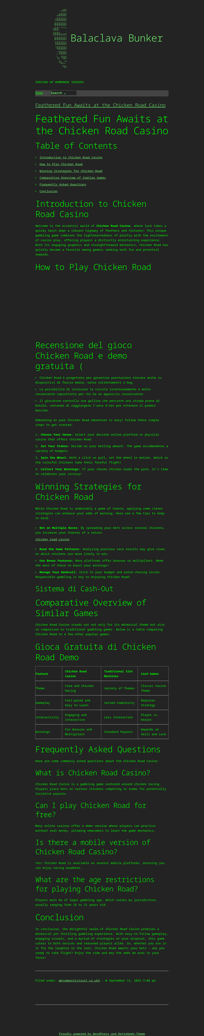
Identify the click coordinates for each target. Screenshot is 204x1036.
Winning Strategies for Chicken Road (70, 171)
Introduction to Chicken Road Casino (70, 157)
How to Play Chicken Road (60, 164)
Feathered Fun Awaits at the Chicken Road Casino (100, 105)
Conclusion (48, 191)
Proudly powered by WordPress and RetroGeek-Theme (102, 1034)
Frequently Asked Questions (62, 184)
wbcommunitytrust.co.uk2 (79, 980)
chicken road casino (52, 539)
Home (39, 93)
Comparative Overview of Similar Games (72, 178)
